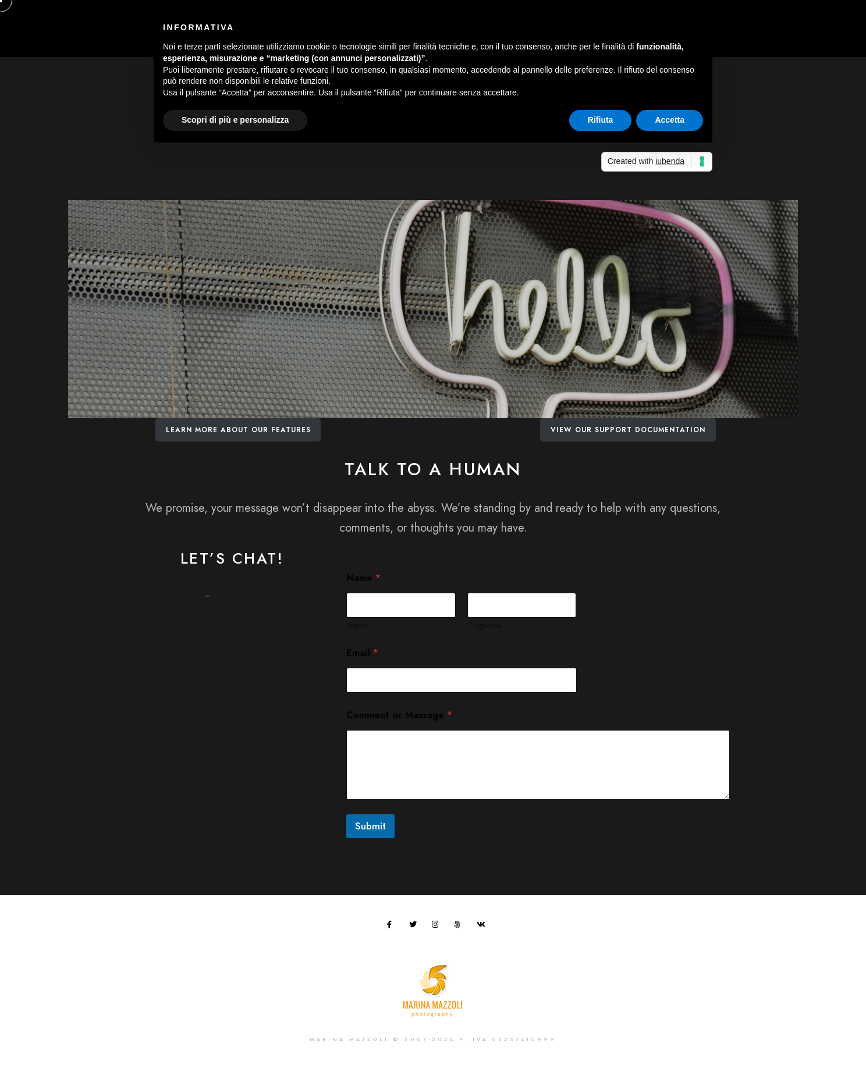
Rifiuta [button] (600, 119)
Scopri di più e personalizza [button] (235, 119)
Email (362, 653)
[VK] (482, 926)
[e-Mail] (764, 18)
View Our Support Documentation (628, 429)
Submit (370, 826)
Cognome (484, 626)
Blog (759, 34)
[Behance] (744, 18)
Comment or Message (399, 715)
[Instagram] (723, 18)
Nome (357, 626)
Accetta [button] (669, 119)
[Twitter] (415, 926)
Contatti (807, 34)
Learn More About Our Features (238, 429)
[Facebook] (393, 926)
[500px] (460, 926)
